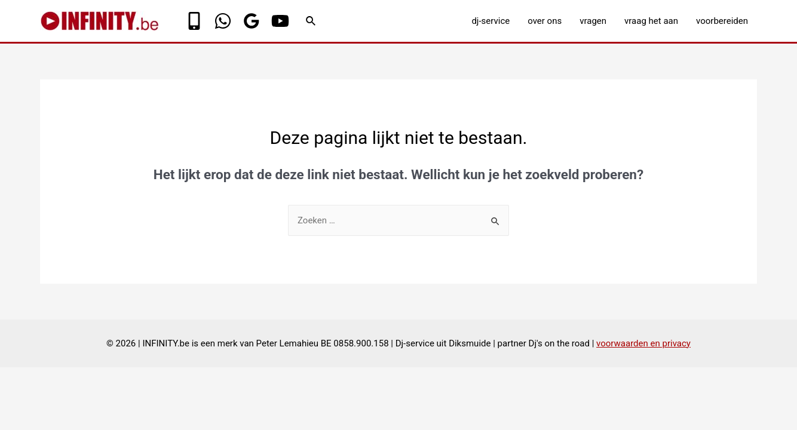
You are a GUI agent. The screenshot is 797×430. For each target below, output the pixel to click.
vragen (593, 21)
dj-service (490, 21)
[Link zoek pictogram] (311, 21)
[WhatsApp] (223, 21)
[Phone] (194, 21)
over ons (545, 21)
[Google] (251, 21)
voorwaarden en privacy (643, 343)
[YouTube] (280, 21)
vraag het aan (651, 21)
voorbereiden (722, 21)
